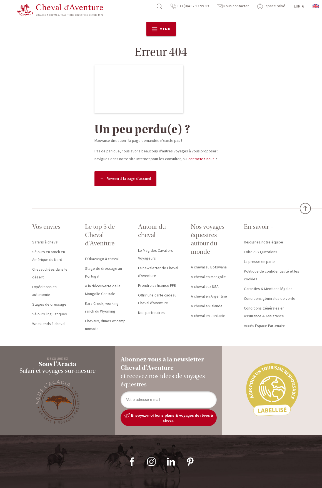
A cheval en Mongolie (208, 277)
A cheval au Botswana (209, 267)
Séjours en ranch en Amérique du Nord (48, 256)
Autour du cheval (152, 231)
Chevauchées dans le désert (50, 273)
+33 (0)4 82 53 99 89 (190, 6)
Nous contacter (233, 6)
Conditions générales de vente (269, 298)
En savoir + (258, 226)
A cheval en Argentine (209, 296)
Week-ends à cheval (48, 324)
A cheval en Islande (207, 306)
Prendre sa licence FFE (157, 285)
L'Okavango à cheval (102, 259)
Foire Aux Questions (260, 252)
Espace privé (271, 6)
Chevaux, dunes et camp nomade (105, 325)
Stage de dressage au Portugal (103, 272)
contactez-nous (201, 159)
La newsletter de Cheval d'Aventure (158, 272)
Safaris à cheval (45, 242)
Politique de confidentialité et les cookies (271, 275)
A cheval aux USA (205, 287)
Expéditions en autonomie (44, 291)
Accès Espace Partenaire (264, 326)
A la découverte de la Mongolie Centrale (102, 290)
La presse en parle (259, 262)
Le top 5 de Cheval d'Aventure (100, 235)
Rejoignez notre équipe (263, 242)
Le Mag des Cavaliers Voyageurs (155, 254)
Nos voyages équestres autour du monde (207, 239)
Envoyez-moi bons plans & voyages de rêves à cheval (168, 417)
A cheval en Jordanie (208, 316)
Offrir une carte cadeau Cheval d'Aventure (157, 299)
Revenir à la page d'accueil (129, 179)
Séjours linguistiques (49, 314)
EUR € (299, 6)
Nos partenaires (151, 313)
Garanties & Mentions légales (268, 289)
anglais (316, 6)
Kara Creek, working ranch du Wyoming (102, 307)
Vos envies (46, 226)
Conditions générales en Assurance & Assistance (264, 312)
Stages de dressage (49, 304)
